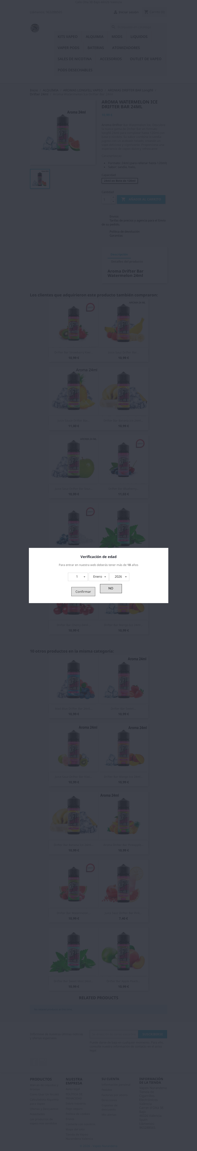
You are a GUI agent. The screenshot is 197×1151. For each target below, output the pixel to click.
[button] (78, 577)
